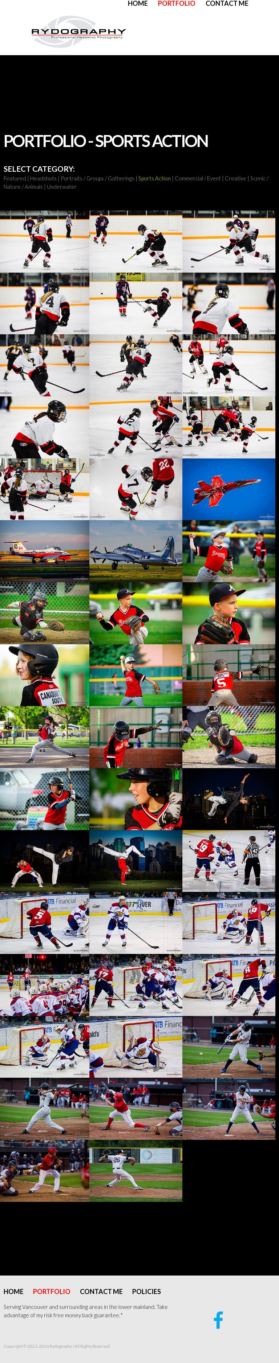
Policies (146, 1291)
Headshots (43, 178)
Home (138, 3)
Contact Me (227, 3)
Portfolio (176, 3)
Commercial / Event (198, 178)
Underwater (62, 186)
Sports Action (154, 178)
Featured (15, 178)
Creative (235, 178)
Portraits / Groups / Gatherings (97, 178)
